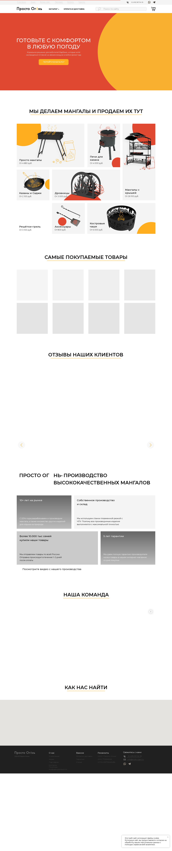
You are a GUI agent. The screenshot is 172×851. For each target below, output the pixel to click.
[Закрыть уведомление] (168, 837)
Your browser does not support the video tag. (86, 612)
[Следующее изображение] (150, 445)
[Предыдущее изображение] (21, 445)
